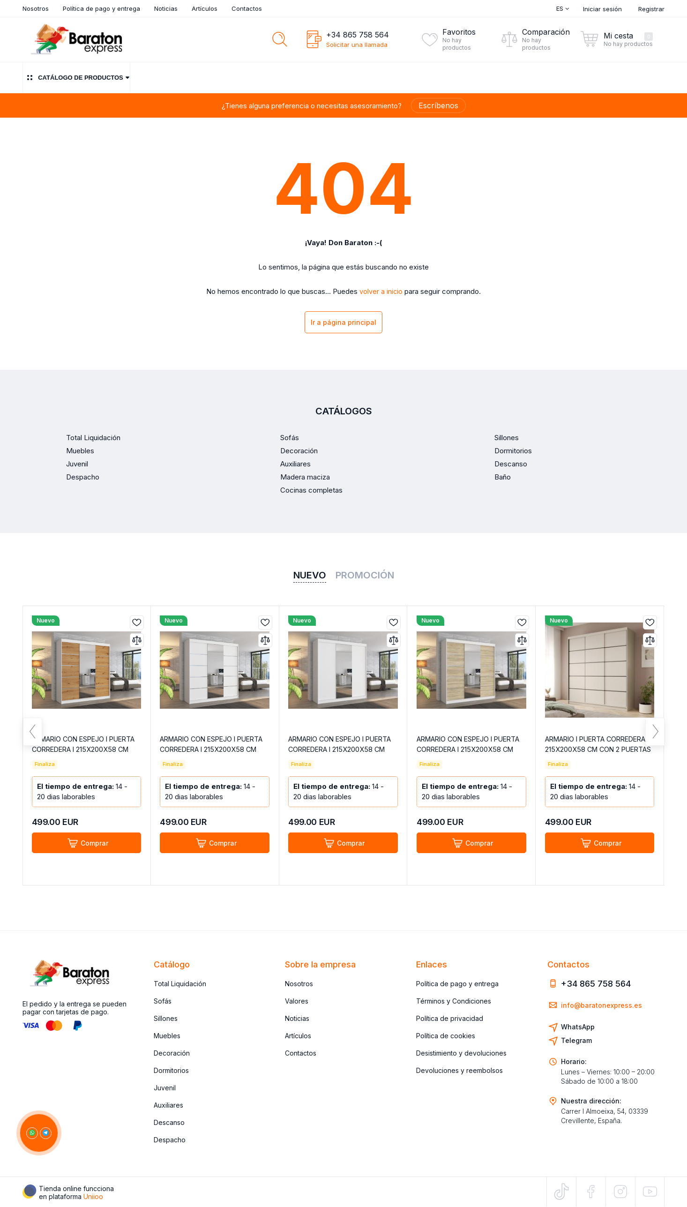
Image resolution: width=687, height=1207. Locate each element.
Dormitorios (171, 1070)
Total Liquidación (180, 984)
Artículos (204, 8)
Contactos (246, 8)
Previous (32, 736)
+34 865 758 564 (357, 34)
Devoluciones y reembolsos (459, 1070)
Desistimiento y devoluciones (461, 1053)
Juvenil (165, 1088)
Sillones (166, 1018)
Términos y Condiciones (453, 1001)
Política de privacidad (449, 1018)
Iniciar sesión (602, 9)
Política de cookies (445, 1036)
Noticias (166, 8)
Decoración (172, 1053)
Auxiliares (168, 1105)
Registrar (651, 9)
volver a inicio (381, 291)
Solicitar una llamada (357, 44)
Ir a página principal (343, 323)
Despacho (170, 1140)
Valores (296, 1001)
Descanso (169, 1122)
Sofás (163, 1001)
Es (562, 8)
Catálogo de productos (76, 77)
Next (655, 736)
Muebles (167, 1036)
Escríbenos (438, 105)
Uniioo (93, 1196)
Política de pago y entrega (101, 8)
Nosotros (35, 8)
